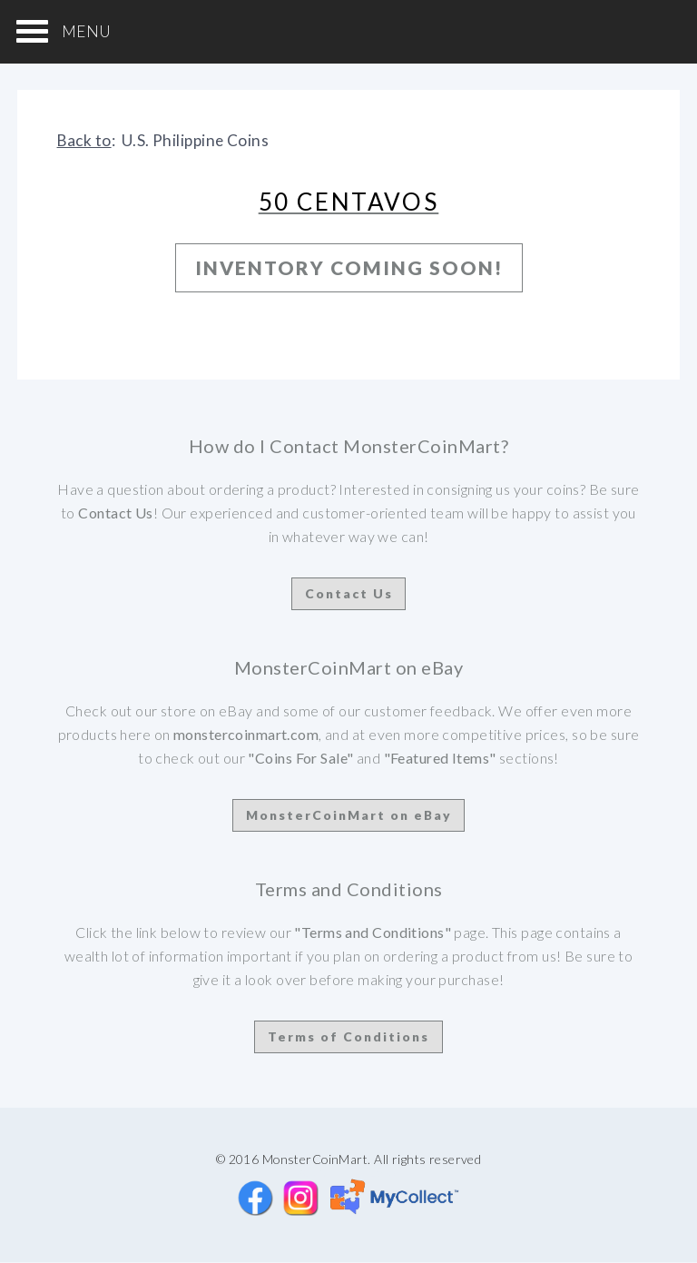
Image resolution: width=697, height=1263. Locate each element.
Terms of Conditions (348, 1036)
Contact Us (349, 593)
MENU (87, 31)
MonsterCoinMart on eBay (349, 815)
